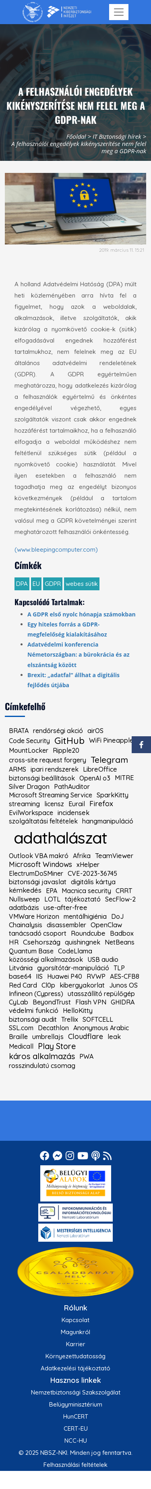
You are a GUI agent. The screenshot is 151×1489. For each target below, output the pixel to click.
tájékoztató (83, 899)
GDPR (53, 583)
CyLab (18, 1002)
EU (36, 583)
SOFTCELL (98, 1019)
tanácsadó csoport (37, 933)
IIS (39, 976)
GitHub (69, 740)
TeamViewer (114, 855)
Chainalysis (25, 925)
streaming (24, 804)
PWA (86, 1056)
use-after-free (65, 907)
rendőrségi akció (58, 730)
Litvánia (21, 968)
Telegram (109, 760)
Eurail (76, 804)
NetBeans (119, 942)
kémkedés (25, 890)
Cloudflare (85, 1036)
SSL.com (21, 1028)
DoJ (117, 916)
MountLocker (28, 750)
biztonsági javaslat (37, 882)
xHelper (88, 864)
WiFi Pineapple (111, 740)
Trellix (69, 1019)
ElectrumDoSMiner (36, 873)
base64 (20, 976)
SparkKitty (112, 795)
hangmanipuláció (107, 821)
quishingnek (82, 942)
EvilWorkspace (31, 812)
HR (14, 942)
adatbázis (24, 907)
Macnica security (86, 890)
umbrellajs (48, 1036)
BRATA (19, 730)
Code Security (29, 740)
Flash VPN (90, 1002)
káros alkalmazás (42, 1056)
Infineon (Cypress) (36, 993)
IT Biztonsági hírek (117, 136)
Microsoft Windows (40, 864)
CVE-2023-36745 (92, 873)
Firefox (101, 803)
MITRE (124, 777)
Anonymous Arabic (101, 1028)
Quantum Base (31, 951)
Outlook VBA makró (38, 855)
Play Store (57, 1046)
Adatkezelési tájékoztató (75, 1368)
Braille (18, 1036)
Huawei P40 (64, 976)
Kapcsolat (75, 1320)
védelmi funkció (33, 1010)
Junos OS (123, 985)
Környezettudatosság (75, 1356)
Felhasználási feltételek (75, 1464)
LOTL (52, 899)
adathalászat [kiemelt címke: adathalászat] (60, 838)
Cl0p (48, 985)
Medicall (21, 1046)
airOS (95, 730)
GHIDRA (122, 1002)
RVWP (96, 976)
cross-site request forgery (47, 760)
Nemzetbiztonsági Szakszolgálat (75, 1392)
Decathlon (53, 1028)
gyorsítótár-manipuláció (73, 968)
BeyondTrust (52, 1002)
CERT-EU (76, 1428)
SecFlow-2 (120, 899)
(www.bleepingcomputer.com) (56, 549)
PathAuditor (72, 786)
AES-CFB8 (124, 976)
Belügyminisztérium (75, 1404)
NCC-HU (75, 1440)
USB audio (102, 959)
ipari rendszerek (55, 769)
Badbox (122, 933)
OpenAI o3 (94, 778)
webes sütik (82, 583)
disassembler (66, 925)
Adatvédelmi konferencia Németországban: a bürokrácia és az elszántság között (78, 654)
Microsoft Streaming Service (50, 795)
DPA (22, 583)
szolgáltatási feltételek (43, 821)
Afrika (82, 855)
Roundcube (88, 933)
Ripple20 (66, 750)
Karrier (75, 1344)
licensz (54, 804)
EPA (51, 890)
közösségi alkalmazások (46, 959)
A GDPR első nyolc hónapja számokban (81, 614)
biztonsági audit (33, 1019)
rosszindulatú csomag (42, 1065)
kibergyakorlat (82, 985)
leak (114, 1036)
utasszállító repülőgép (101, 993)
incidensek (73, 812)
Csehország (41, 942)
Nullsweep (24, 899)
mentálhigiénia (85, 916)
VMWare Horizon (34, 916)
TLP (119, 968)
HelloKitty (78, 1010)
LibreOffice (100, 769)
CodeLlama (75, 951)
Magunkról (75, 1332)
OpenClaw (106, 925)
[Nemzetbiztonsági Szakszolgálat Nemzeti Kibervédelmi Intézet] (57, 12)
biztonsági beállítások (42, 778)
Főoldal (76, 136)
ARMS (17, 769)
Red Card (23, 985)
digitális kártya (93, 882)
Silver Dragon (29, 786)
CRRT (124, 890)
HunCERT (75, 1416)
